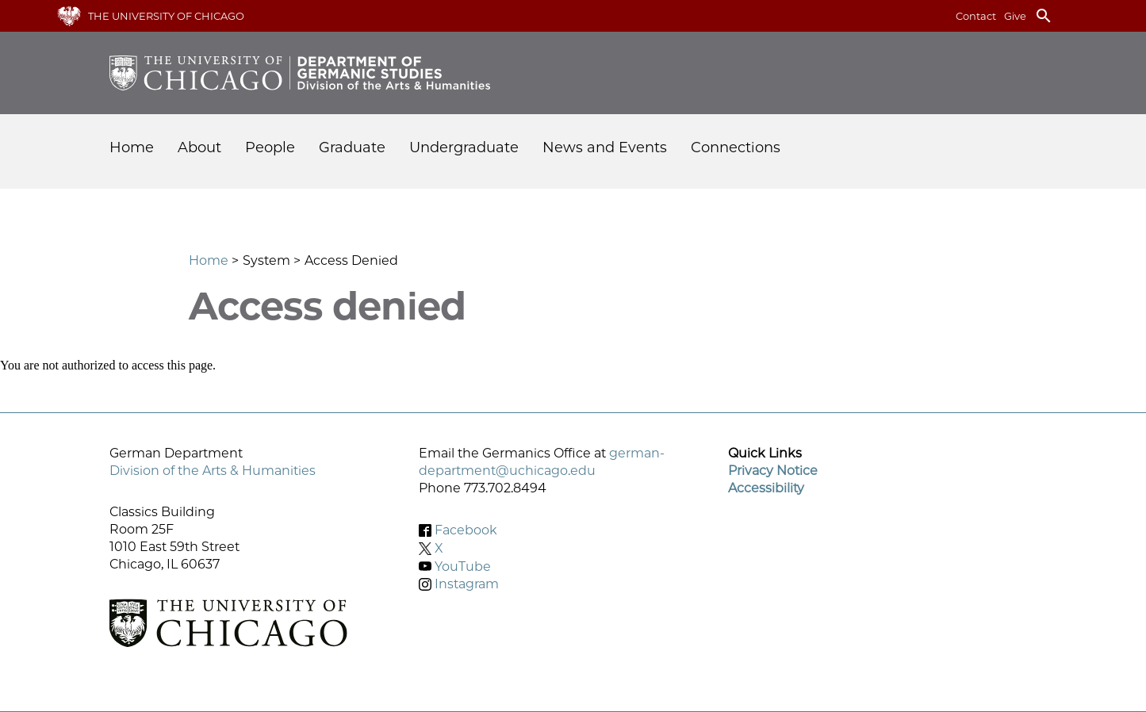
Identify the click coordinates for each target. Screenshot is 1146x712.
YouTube (463, 565)
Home (131, 147)
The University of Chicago (166, 16)
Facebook (466, 530)
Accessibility (766, 488)
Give (1015, 16)
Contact (976, 16)
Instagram (467, 583)
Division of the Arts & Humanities (212, 470)
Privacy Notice (773, 470)
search (1043, 15)
